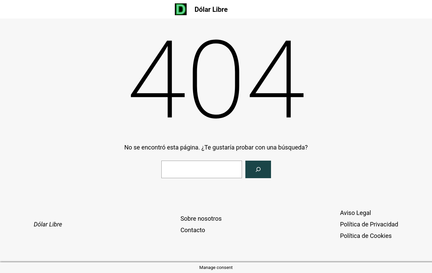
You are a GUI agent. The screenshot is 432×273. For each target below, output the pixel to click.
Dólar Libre (211, 9)
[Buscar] (258, 169)
